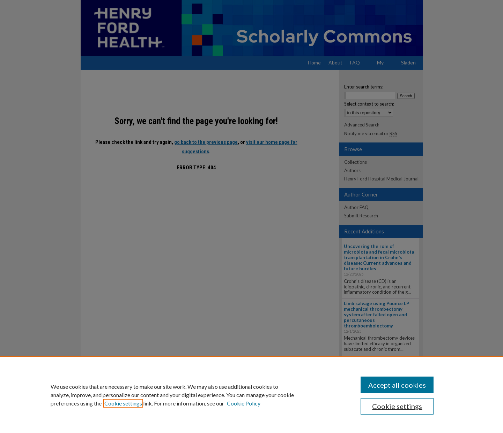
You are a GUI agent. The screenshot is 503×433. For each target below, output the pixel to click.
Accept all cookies (397, 385)
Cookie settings (123, 403)
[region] (251, 394)
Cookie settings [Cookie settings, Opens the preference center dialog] (397, 406)
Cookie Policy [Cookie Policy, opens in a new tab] (243, 403)
